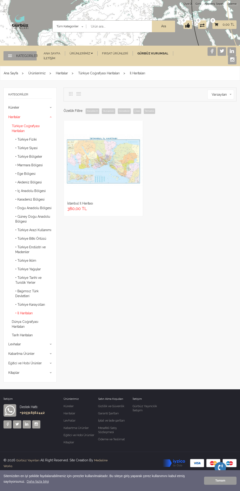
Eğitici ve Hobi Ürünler (25, 363)
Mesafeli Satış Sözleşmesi (107, 432)
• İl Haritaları (24, 313)
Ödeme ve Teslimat (111, 441)
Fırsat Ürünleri (115, 53)
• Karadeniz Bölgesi (30, 199)
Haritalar (62, 73)
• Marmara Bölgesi (29, 165)
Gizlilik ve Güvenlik (111, 406)
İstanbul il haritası (80, 177)
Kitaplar (13, 373)
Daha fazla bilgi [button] (38, 484)
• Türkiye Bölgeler (28, 156)
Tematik (161, 111)
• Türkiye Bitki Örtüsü (30, 238)
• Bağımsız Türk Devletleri (26, 293)
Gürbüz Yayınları (28, 462)
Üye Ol (188, 3)
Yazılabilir (113, 111)
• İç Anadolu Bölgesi (30, 191)
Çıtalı (146, 111)
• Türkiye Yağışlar (28, 269)
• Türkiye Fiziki (26, 139)
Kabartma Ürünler (21, 354)
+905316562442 (32, 413)
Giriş (198, 3)
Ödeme (232, 3)
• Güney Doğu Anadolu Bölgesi (32, 219)
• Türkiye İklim (25, 260)
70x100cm (94, 111)
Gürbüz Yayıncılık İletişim (145, 409)
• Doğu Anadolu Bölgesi (33, 208)
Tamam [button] (220, 482)
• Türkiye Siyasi (26, 148)
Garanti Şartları (108, 414)
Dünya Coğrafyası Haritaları (25, 324)
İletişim (49, 58)
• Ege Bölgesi (25, 174)
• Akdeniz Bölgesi (28, 182)
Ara (156, 26)
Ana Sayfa (52, 53)
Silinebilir (131, 111)
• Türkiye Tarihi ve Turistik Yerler (28, 280)
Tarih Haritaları (22, 335)
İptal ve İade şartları (111, 421)
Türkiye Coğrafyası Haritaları (99, 73)
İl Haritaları (137, 73)
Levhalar (14, 344)
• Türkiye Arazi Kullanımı (33, 230)
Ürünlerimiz (81, 53)
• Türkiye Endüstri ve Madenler (30, 249)
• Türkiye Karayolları (30, 304)
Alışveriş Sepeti (214, 3)
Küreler (13, 107)
